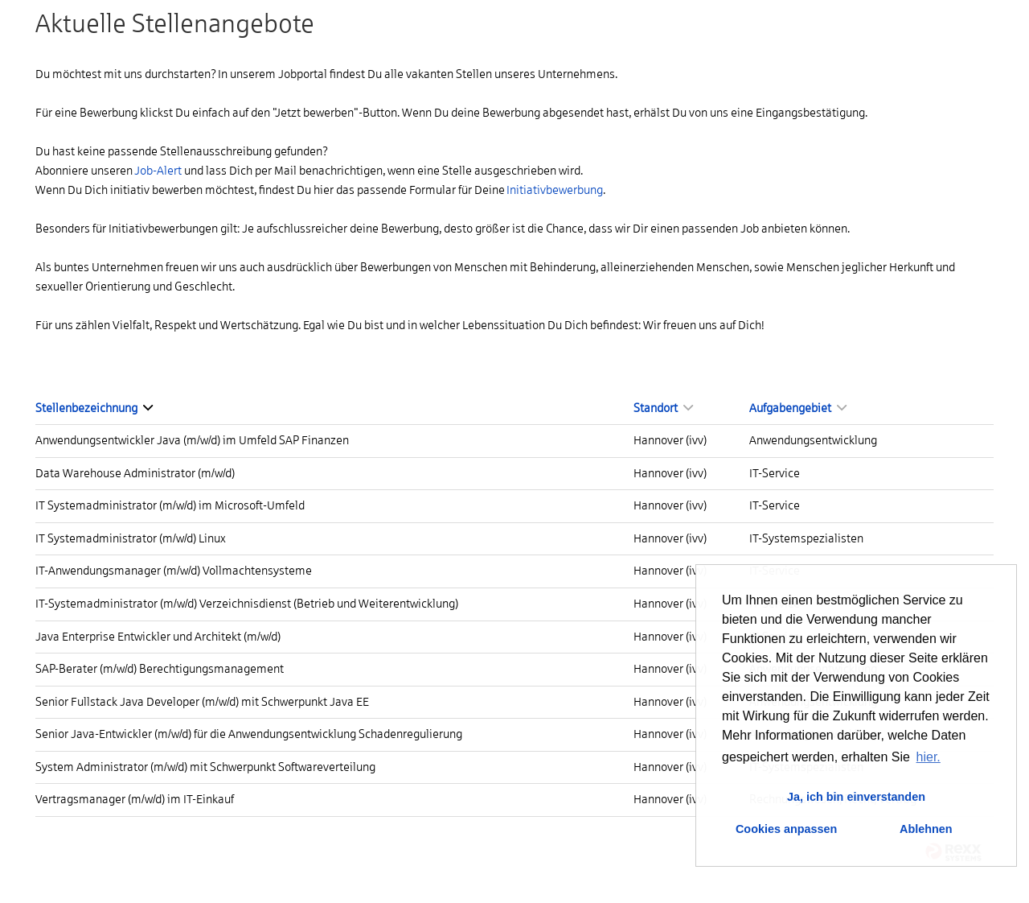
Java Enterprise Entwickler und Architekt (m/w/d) (158, 636)
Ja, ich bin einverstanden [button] (856, 796)
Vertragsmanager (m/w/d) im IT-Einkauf (134, 799)
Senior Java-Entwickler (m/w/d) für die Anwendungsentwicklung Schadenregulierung (248, 734)
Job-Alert (158, 170)
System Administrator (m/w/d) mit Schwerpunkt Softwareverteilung (205, 767)
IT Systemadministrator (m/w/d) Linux (130, 538)
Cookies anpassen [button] (786, 829)
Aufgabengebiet (798, 408)
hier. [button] (928, 757)
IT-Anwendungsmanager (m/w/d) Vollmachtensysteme (173, 570)
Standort (663, 408)
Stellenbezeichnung (94, 408)
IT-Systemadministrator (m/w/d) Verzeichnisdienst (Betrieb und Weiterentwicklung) (246, 603)
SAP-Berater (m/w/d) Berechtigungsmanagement (159, 668)
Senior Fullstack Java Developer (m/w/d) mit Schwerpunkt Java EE (202, 701)
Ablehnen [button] (926, 829)
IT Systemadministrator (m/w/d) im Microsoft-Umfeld (170, 505)
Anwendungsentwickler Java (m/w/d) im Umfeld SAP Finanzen (192, 440)
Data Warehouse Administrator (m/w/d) (135, 473)
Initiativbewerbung (554, 189)
